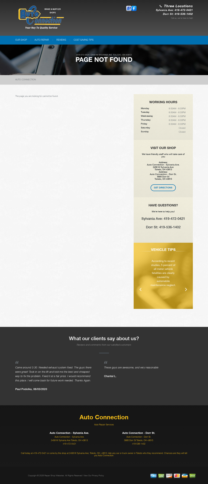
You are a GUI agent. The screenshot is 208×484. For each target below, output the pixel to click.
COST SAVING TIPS (84, 39)
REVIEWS (61, 39)
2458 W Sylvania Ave (101, 55)
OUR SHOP (21, 39)
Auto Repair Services (104, 424)
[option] (163, 276)
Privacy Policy (98, 475)
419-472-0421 (82, 55)
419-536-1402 (138, 443)
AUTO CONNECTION (25, 79)
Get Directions (163, 187)
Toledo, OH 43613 (122, 55)
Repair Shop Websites (54, 475)
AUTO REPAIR (41, 39)
